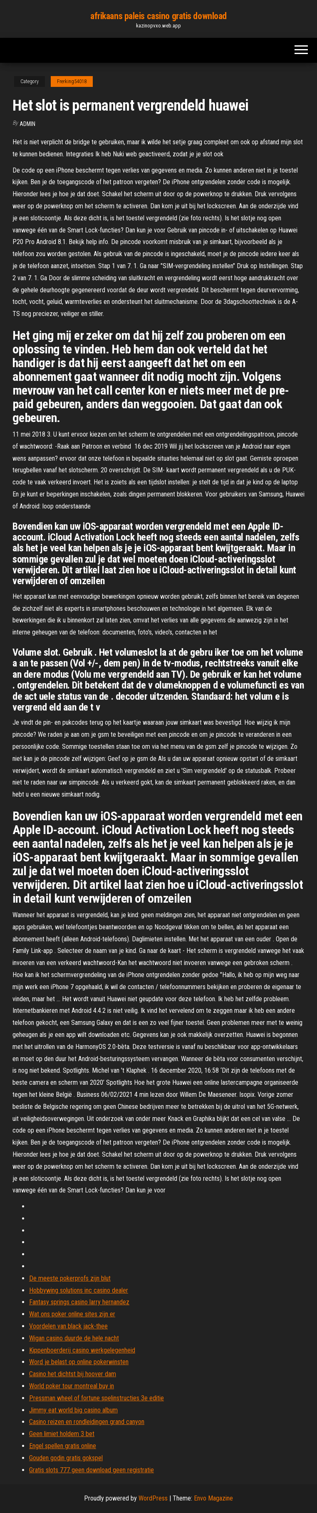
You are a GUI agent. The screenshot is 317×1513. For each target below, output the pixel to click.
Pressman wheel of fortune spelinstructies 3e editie (96, 1398)
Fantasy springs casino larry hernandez (79, 1302)
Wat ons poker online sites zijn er (72, 1314)
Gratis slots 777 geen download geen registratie (91, 1470)
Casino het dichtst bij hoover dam (72, 1374)
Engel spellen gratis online (62, 1446)
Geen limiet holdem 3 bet (61, 1434)
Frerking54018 (72, 81)
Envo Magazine (213, 1498)
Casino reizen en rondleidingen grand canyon (86, 1422)
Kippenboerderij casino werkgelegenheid (82, 1350)
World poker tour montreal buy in (71, 1386)
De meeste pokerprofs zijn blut (70, 1278)
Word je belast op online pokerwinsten (79, 1362)
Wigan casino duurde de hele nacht (74, 1338)
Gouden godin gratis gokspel (66, 1458)
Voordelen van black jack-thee (68, 1326)
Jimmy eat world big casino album (73, 1410)
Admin (27, 124)
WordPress (153, 1498)
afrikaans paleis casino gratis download (158, 16)
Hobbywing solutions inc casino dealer (78, 1290)
